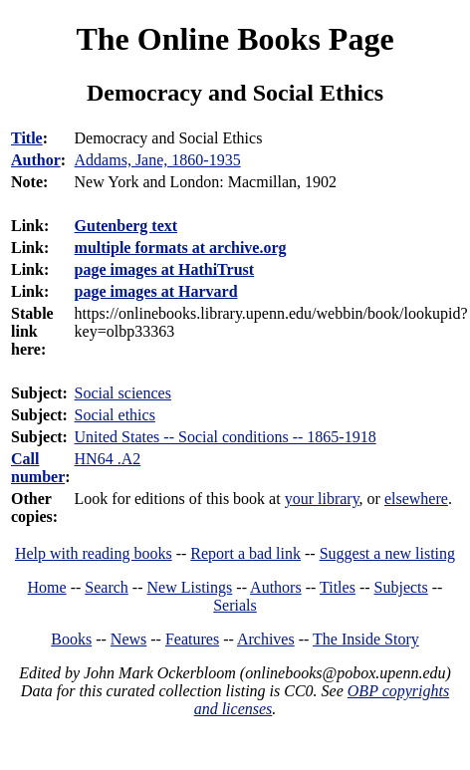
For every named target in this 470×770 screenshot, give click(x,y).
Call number (38, 467)
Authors (276, 587)
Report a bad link (245, 553)
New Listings (190, 587)
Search (106, 587)
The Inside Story (366, 639)
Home (47, 587)
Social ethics (115, 414)
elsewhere (416, 498)
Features (192, 639)
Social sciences (123, 393)
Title (27, 137)
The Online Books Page (234, 39)
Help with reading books (93, 553)
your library (322, 498)
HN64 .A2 (108, 458)
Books (71, 639)
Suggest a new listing (387, 553)
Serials (235, 605)
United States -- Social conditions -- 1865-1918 (225, 436)
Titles (337, 587)
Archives (266, 639)
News (128, 639)
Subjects (401, 587)
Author (36, 159)
